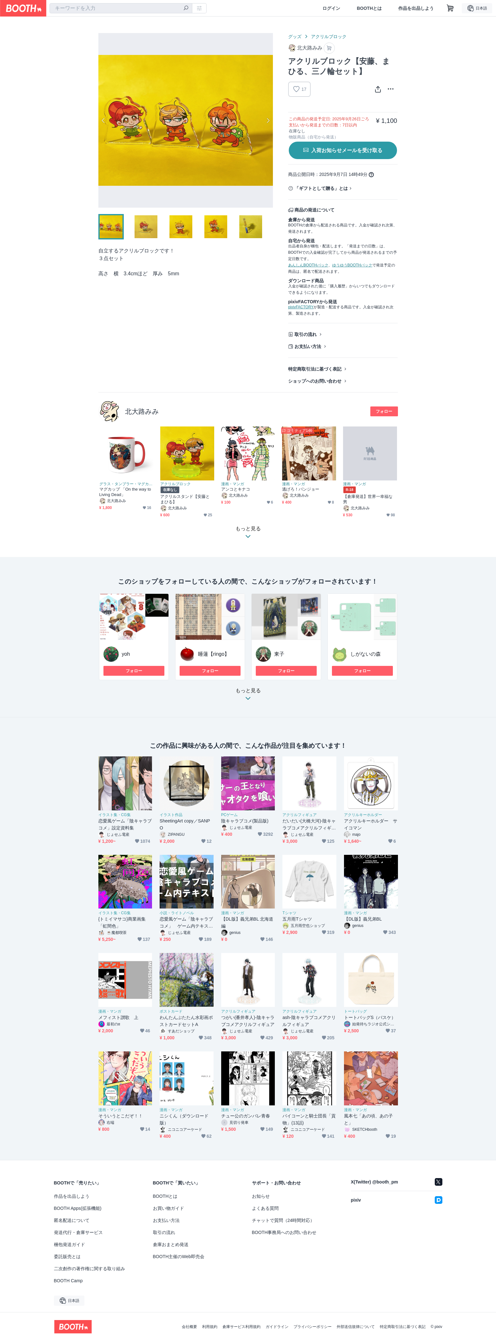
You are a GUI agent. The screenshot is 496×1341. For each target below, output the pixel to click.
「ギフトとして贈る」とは (321, 188)
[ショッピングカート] (450, 8)
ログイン (331, 8)
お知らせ (261, 1196)
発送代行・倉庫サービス (78, 1232)
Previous (103, 120)
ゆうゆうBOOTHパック (352, 265)
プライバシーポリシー (313, 1327)
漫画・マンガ (232, 484)
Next (268, 120)
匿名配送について (71, 1220)
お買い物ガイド (168, 1208)
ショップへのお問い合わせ (314, 381)
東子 (279, 654)
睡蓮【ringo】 (214, 654)
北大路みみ (142, 411)
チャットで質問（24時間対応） (283, 1220)
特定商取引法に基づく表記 (314, 369)
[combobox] (121, 8)
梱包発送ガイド (69, 1244)
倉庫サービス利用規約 (241, 1327)
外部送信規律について (356, 1327)
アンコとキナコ (235, 489)
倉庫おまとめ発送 (170, 1244)
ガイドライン (277, 1327)
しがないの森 (365, 654)
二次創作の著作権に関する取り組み (89, 1268)
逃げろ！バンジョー (301, 489)
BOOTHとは (369, 8)
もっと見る (248, 696)
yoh (126, 654)
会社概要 (189, 1327)
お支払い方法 (307, 346)
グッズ (294, 36)
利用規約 (209, 1327)
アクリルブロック (329, 36)
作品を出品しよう (416, 8)
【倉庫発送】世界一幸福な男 (368, 499)
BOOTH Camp (68, 1280)
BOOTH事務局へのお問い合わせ (284, 1232)
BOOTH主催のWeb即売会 (178, 1256)
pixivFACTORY (301, 307)
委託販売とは (67, 1256)
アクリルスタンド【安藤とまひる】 (185, 499)
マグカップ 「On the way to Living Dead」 (125, 492)
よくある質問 (265, 1208)
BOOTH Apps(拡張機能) (78, 1208)
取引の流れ (305, 334)
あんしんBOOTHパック (308, 265)
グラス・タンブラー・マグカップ (126, 484)
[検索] (186, 8)
